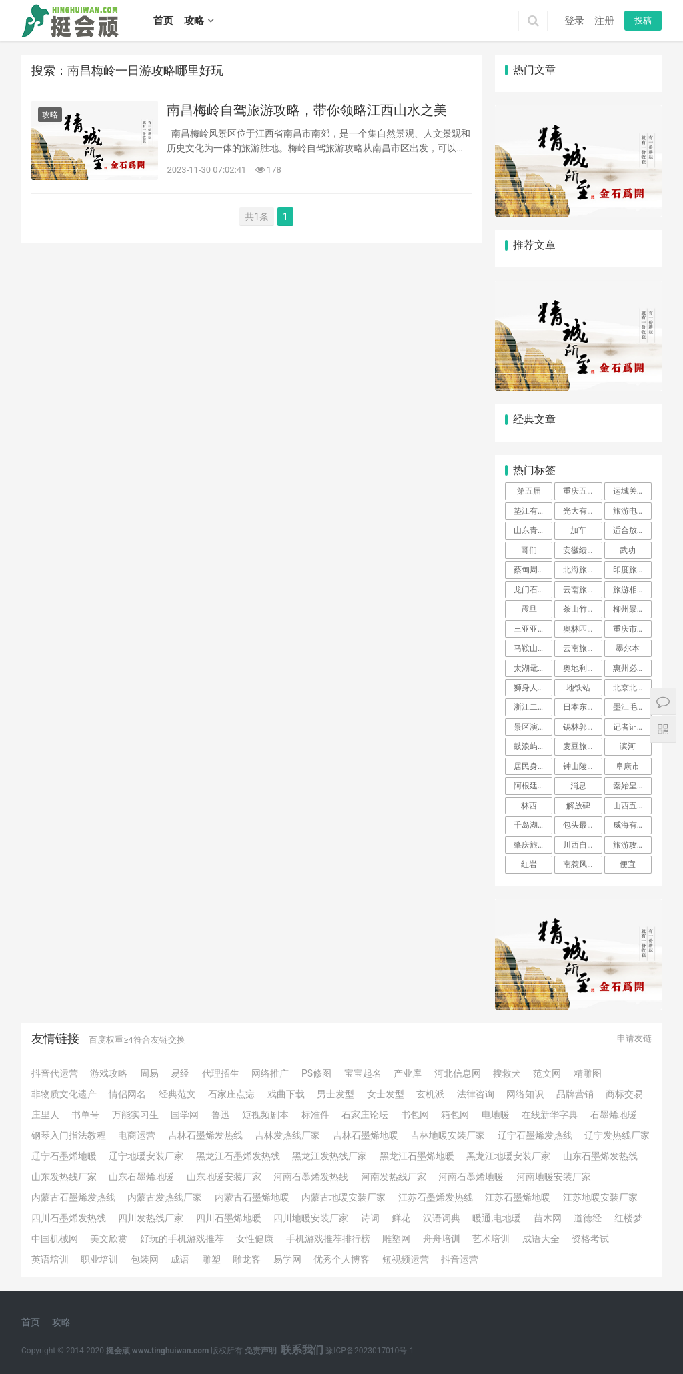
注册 (604, 21)
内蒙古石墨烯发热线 (73, 1197)
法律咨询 (475, 1094)
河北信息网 (457, 1073)
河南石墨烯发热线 (310, 1176)
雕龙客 (247, 1259)
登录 (574, 21)
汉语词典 (441, 1218)
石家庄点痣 (231, 1094)
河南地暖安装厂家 (553, 1176)
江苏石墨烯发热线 (435, 1197)
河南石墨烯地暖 (471, 1176)
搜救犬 (507, 1073)
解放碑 (578, 805)
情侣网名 (127, 1094)
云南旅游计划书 (582, 589)
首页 (163, 21)
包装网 (145, 1259)
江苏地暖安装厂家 (600, 1197)
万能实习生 (135, 1114)
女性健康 (254, 1238)
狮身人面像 (533, 687)
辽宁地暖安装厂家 (146, 1156)
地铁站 (578, 687)
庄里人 (45, 1114)
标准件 (315, 1114)
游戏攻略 (108, 1073)
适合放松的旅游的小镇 (632, 530)
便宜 (628, 864)
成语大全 (541, 1238)
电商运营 (136, 1135)
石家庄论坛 (365, 1114)
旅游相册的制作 (632, 589)
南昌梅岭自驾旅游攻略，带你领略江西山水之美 (307, 110)
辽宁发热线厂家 (617, 1135)
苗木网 (548, 1218)
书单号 (85, 1114)
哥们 (529, 550)
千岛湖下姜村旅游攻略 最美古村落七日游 (533, 825)
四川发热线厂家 (150, 1218)
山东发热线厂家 (64, 1176)
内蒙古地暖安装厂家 (343, 1197)
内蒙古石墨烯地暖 (252, 1197)
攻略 (194, 21)
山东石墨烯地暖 (141, 1176)
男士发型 (335, 1094)
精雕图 (588, 1073)
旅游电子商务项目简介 (632, 511)
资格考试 (590, 1238)
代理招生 (220, 1073)
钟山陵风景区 (582, 766)
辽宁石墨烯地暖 (64, 1156)
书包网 (415, 1114)
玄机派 (430, 1094)
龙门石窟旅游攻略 (533, 589)
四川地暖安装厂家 (310, 1218)
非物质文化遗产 (64, 1094)
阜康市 (628, 766)
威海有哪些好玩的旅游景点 (632, 825)
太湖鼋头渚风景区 (533, 668)
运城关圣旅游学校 (632, 491)
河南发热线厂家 (393, 1176)
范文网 (547, 1073)
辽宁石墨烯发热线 (535, 1135)
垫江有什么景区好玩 (533, 511)
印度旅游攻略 (632, 569)
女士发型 (385, 1094)
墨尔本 (628, 648)
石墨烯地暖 (613, 1114)
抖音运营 (459, 1259)
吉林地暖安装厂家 (447, 1135)
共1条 (257, 216)
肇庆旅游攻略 (533, 845)
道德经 (588, 1218)
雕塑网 (396, 1238)
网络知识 (525, 1094)
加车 (578, 530)
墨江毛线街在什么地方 (632, 707)
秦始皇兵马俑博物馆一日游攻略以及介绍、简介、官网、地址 (632, 785)
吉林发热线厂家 (287, 1135)
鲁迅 (220, 1114)
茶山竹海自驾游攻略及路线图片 (582, 609)
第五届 (529, 491)
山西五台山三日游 (632, 805)
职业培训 (99, 1259)
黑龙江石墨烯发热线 (238, 1156)
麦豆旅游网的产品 (582, 746)
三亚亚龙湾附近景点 (533, 629)
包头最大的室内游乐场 (582, 825)
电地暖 (496, 1114)
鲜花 (401, 1218)
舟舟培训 (441, 1238)
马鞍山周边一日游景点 (533, 648)
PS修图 (316, 1073)
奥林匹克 (579, 629)
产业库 (408, 1073)
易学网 (287, 1259)
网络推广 (270, 1073)
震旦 (529, 609)
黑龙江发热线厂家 (329, 1156)
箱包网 (455, 1114)
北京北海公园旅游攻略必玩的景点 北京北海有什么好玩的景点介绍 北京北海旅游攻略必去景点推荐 (632, 687)
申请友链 (634, 1038)
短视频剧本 (265, 1114)
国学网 (185, 1114)
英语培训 (50, 1259)
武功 (628, 550)
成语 (180, 1259)
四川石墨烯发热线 (68, 1218)
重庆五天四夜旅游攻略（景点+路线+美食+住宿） (582, 491)
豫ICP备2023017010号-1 (369, 1350)
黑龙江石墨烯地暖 (417, 1156)
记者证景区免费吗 (632, 727)
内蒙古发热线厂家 (164, 1197)
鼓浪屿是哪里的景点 (533, 746)
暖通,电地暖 (496, 1218)
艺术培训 (491, 1238)
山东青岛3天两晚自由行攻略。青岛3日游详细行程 (533, 530)
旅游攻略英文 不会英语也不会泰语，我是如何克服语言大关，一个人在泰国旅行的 (632, 845)
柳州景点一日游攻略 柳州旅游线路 (632, 609)
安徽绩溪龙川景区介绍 (582, 550)
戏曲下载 (286, 1094)
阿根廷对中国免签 (533, 785)
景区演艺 (530, 727)
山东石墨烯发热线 (600, 1156)
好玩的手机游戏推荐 (182, 1238)
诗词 (370, 1218)
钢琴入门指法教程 (68, 1135)
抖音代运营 (54, 1073)
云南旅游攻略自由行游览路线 (582, 648)
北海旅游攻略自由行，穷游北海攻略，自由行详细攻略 (582, 569)
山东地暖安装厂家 (224, 1176)
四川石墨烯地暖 (228, 1218)
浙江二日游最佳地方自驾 (533, 707)
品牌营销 (575, 1094)
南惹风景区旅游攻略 (582, 864)
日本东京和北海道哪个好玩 (582, 707)
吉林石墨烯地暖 (365, 1135)
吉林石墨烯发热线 (205, 1135)
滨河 (628, 746)
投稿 (643, 20)
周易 (149, 1073)
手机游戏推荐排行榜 (328, 1238)
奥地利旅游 (582, 668)
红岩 (529, 864)
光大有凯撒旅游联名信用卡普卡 (582, 511)
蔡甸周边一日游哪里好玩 (533, 569)
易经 (180, 1073)
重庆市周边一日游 (632, 629)
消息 (578, 785)
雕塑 (211, 1259)
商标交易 (624, 1094)
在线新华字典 (550, 1114)
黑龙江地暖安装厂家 (508, 1156)
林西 (529, 805)
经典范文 (177, 1094)
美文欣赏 (108, 1238)
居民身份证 (533, 766)
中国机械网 (54, 1238)
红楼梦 (628, 1218)
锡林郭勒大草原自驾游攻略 (582, 727)
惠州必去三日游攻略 (632, 668)
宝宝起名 (363, 1073)
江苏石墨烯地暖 (517, 1197)
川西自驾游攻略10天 (582, 845)
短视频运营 (405, 1259)
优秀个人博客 (341, 1259)
